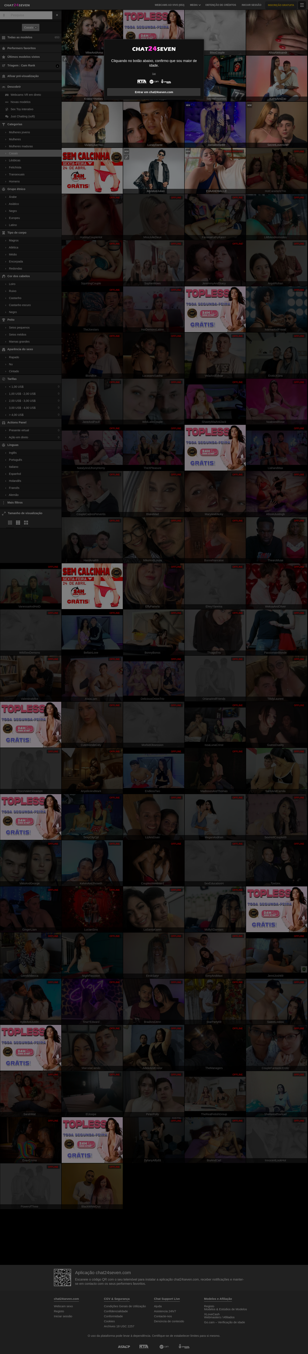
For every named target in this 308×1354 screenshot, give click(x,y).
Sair (154, 74)
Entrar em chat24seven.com (154, 92)
